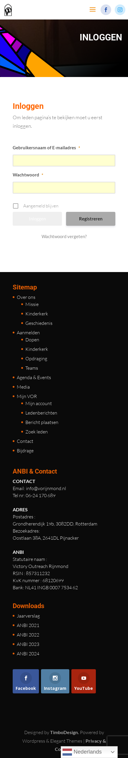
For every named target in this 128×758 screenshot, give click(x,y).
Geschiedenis (38, 323)
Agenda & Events (34, 377)
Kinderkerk (36, 314)
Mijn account (38, 403)
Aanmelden (28, 332)
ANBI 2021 (28, 625)
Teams (31, 368)
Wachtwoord (28, 174)
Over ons (26, 297)
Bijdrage (25, 451)
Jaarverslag (28, 616)
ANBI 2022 (28, 635)
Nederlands (82, 752)
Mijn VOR (27, 396)
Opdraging (36, 358)
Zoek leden (36, 432)
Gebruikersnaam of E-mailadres (46, 147)
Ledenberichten (41, 413)
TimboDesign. (64, 732)
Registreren (90, 218)
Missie (32, 304)
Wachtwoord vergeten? (64, 236)
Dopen (32, 340)
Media (23, 387)
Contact (25, 441)
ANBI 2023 (28, 644)
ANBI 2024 (28, 654)
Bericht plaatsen (41, 422)
